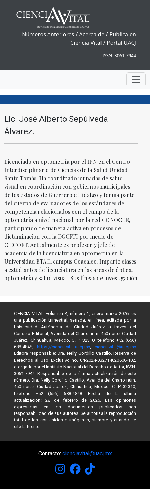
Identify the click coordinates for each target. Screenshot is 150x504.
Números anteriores (48, 34)
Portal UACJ (121, 42)
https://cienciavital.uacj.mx (63, 346)
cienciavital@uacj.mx (115, 346)
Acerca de (91, 34)
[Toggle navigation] (136, 79)
